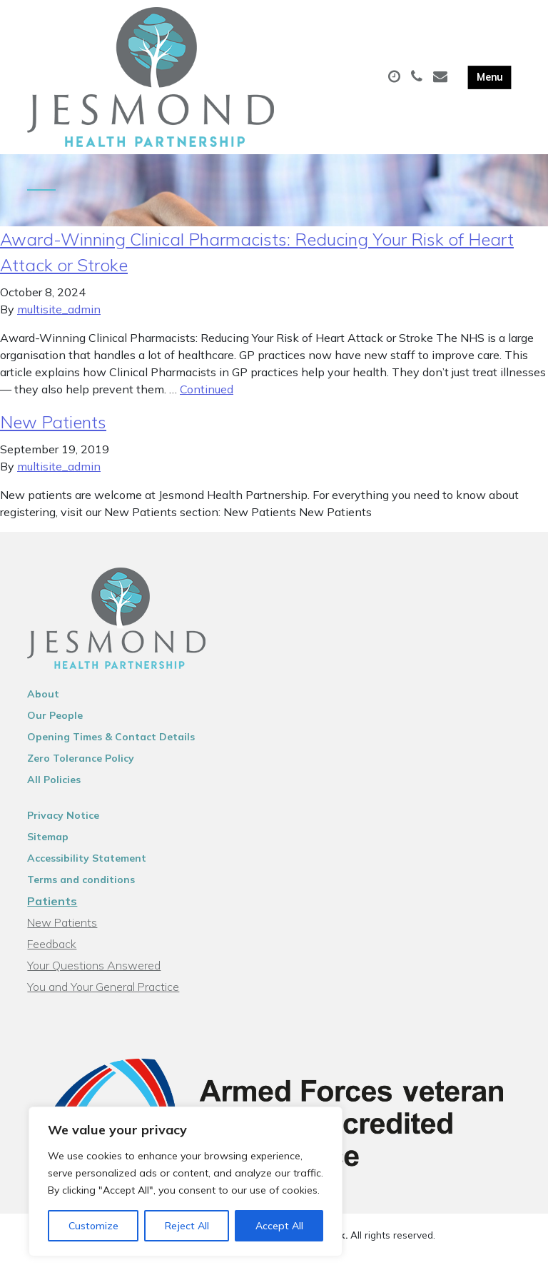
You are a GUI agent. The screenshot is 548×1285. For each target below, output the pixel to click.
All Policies (54, 793)
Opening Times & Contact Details (111, 750)
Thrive (324, 1263)
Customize (93, 1225)
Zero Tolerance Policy (80, 771)
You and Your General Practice (103, 1000)
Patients (52, 914)
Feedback (51, 957)
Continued (206, 402)
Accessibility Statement (86, 871)
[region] (185, 1181)
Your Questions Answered (94, 979)
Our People (55, 728)
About (43, 707)
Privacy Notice (63, 828)
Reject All (187, 1225)
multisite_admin (59, 323)
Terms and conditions (81, 893)
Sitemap (47, 850)
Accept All (279, 1225)
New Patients (53, 435)
